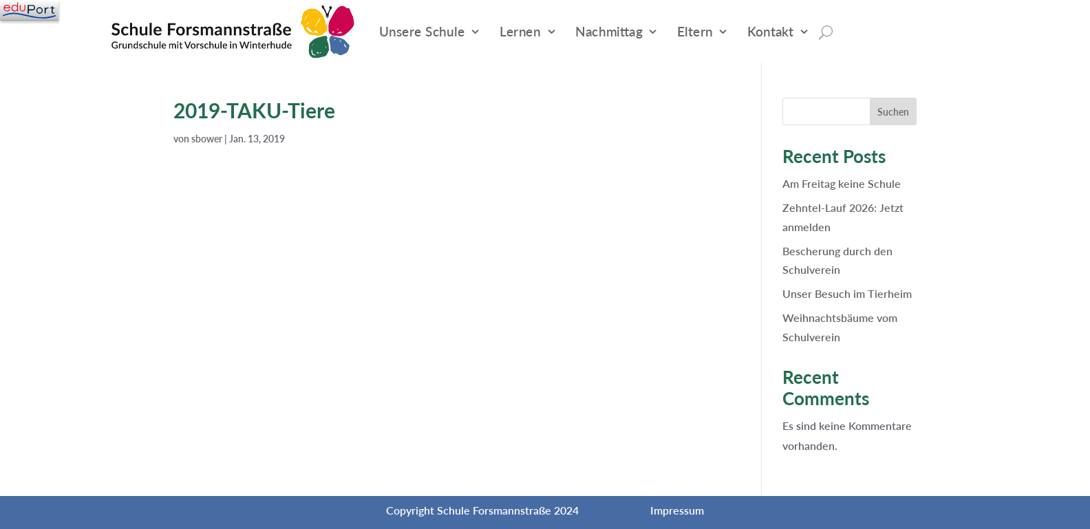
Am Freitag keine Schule (841, 183)
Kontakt (770, 31)
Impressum (677, 510)
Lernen (520, 31)
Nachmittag (608, 31)
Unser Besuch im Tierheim (847, 293)
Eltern (695, 31)
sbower (206, 138)
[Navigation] (29, 10)
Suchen (893, 112)
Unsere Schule (422, 31)
